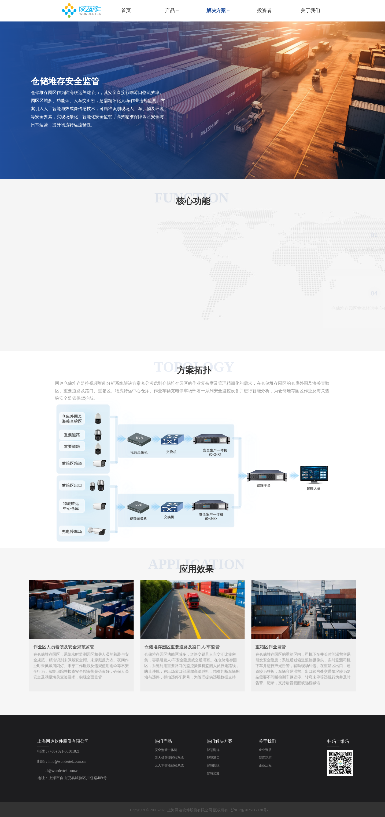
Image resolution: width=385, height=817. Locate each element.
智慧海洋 (213, 750)
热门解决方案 (219, 741)
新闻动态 (265, 758)
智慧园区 (213, 765)
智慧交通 (213, 773)
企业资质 (265, 750)
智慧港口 (213, 758)
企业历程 (265, 765)
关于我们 (267, 741)
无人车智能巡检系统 (169, 765)
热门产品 (163, 741)
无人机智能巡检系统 (169, 758)
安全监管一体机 (166, 750)
